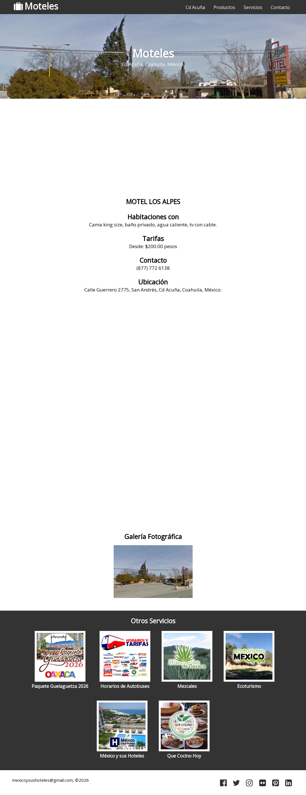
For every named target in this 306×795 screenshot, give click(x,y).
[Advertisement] (153, 145)
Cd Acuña (195, 7)
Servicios (253, 7)
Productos (224, 7)
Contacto (280, 7)
